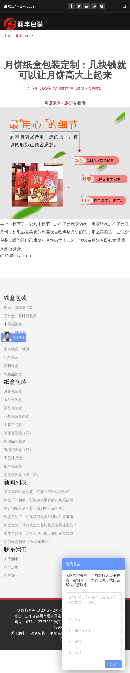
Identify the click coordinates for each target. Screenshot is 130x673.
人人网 (89, 88)
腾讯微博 (77, 88)
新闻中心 (22, 35)
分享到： (35, 88)
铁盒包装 (37, 633)
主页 (7, 35)
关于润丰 (18, 633)
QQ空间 (48, 88)
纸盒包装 (57, 633)
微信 (98, 88)
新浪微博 (62, 88)
